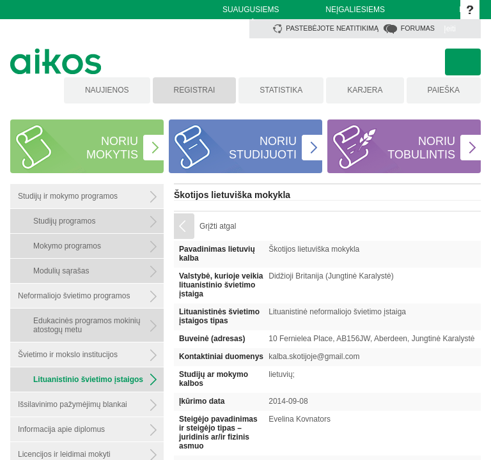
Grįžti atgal (217, 226)
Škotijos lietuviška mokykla (232, 195)
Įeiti (450, 28)
